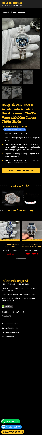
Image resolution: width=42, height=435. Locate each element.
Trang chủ (5, 12)
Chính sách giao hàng (10, 332)
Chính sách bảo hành (10, 337)
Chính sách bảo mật (10, 328)
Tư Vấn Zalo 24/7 (13, 427)
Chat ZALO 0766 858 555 (21, 170)
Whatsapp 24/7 (12, 421)
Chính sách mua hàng (10, 324)
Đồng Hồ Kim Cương (18, 12)
